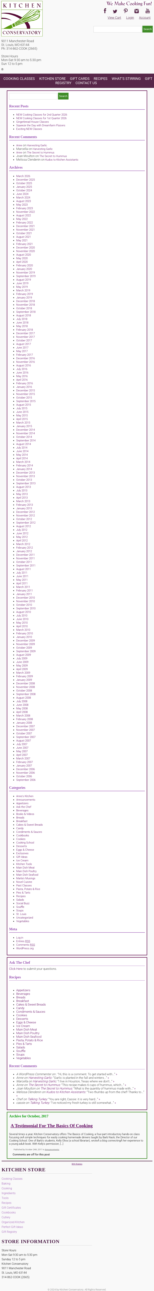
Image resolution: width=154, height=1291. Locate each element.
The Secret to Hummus (40, 152)
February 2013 (24, 504)
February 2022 (24, 222)
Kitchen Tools (24, 864)
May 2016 (22, 376)
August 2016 (23, 365)
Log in (19, 937)
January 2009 (24, 679)
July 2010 (21, 615)
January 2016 (24, 387)
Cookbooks (22, 835)
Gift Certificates (11, 1207)
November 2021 (25, 229)
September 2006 (26, 780)
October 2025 (24, 183)
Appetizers (22, 803)
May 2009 (22, 665)
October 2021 (24, 233)
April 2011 (22, 583)
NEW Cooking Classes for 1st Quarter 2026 (41, 118)
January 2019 (24, 297)
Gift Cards (80, 78)
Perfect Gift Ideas (12, 1227)
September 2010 (26, 608)
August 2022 (23, 215)
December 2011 (25, 554)
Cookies (21, 839)
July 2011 (21, 572)
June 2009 (22, 662)
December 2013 (25, 472)
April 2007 (22, 755)
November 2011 (25, 558)
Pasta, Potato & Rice (28, 889)
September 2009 (26, 651)
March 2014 (23, 462)
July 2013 (21, 490)
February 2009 (24, 676)
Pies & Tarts (23, 892)
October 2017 (24, 340)
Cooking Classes (19, 78)
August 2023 (23, 201)
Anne (19, 145)
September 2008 (26, 694)
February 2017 (24, 354)
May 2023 (22, 204)
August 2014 (23, 444)
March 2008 (23, 715)
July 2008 (21, 701)
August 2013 (23, 487)
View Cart (114, 17)
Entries (23, 941)
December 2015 (25, 390)
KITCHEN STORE (52, 78)
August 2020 (23, 254)
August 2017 (23, 344)
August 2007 (23, 740)
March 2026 (23, 176)
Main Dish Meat (25, 867)
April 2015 (22, 419)
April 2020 (22, 261)
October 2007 (24, 733)
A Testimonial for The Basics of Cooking (52, 1125)
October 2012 (24, 519)
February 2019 (24, 294)
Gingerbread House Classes (32, 121)
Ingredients (9, 1193)
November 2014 (25, 433)
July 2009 (21, 658)
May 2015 (22, 415)
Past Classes (24, 885)
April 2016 (22, 379)
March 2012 (23, 544)
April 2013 (22, 497)
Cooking (7, 1188)
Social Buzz (22, 903)
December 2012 (25, 512)
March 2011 (23, 587)
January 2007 (24, 765)
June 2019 (22, 283)
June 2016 (22, 372)
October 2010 (24, 604)
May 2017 (22, 351)
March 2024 (23, 197)
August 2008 (23, 697)
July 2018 (21, 319)
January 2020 (24, 269)
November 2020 (25, 251)
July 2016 (21, 369)
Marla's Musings (25, 878)
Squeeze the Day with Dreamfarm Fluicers (40, 125)
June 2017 (22, 347)
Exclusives (22, 853)
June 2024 (22, 194)
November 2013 (25, 476)
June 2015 (22, 412)
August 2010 (23, 612)
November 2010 (25, 601)
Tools (5, 1198)
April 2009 (22, 669)
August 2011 (23, 569)
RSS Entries (77, 1164)
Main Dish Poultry (26, 871)
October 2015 (24, 397)
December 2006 (25, 769)
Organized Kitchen (13, 1222)
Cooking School (25, 842)
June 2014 (22, 451)
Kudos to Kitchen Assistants (61, 159)
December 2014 (25, 429)
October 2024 (24, 190)
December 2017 (25, 333)
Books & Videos (25, 814)
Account (145, 17)
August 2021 (23, 236)
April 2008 (22, 712)
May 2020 (22, 258)
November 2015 (25, 394)
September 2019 (26, 276)
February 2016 (24, 383)
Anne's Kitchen (24, 796)
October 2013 (24, 479)
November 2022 (25, 211)
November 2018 (25, 304)
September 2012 (26, 522)
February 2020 (24, 265)
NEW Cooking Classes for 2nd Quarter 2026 (41, 114)
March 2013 (23, 501)
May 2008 (22, 708)
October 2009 (24, 647)
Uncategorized (24, 917)
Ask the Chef (23, 807)
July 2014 (21, 447)
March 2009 (23, 672)
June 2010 (22, 619)
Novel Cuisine (24, 882)
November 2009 (25, 644)
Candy (20, 828)
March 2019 (23, 290)
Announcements (25, 799)
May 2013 (22, 494)
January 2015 (24, 426)
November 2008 (25, 687)
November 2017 (25, 337)
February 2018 (24, 329)
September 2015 (26, 401)
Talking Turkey (37, 1099)
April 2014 (22, 458)
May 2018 (22, 326)
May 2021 (22, 240)
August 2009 (23, 654)
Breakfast (21, 821)
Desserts (21, 846)
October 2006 (24, 776)
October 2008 (24, 690)
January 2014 (24, 469)
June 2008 (22, 705)
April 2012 (22, 540)
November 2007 (25, 730)
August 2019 (23, 279)
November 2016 (25, 362)
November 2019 (25, 272)
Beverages (22, 810)
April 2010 (22, 626)
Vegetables (22, 921)
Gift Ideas (21, 857)
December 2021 (25, 226)
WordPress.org (25, 948)
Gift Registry (9, 1231)
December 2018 (25, 301)
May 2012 (22, 537)
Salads (20, 899)
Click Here (16, 969)
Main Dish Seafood (27, 874)
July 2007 (21, 744)
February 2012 (24, 547)
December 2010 (25, 597)
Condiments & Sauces (29, 832)
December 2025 (25, 179)
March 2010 (23, 629)
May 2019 (22, 286)
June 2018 (22, 322)
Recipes (100, 78)
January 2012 (24, 551)
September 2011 (26, 565)
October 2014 (24, 437)
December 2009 (25, 640)
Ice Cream (22, 860)
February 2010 (24, 633)
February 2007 (24, 762)
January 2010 (24, 637)
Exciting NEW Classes (29, 129)
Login (130, 17)
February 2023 (24, 208)
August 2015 (23, 404)
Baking (6, 1183)
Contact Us (86, 83)
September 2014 (26, 440)
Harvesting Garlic (37, 145)
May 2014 (22, 454)
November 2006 (25, 772)
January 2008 (24, 722)
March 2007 (23, 758)
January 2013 (24, 508)
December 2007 (25, 726)
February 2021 (24, 244)
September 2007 (26, 737)
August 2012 (23, 526)
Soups (20, 910)
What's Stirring (126, 78)
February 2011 (24, 590)
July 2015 (21, 408)
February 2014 (24, 465)
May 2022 (22, 219)
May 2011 (22, 579)
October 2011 (24, 562)
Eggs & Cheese (25, 849)
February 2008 (24, 719)
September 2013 (26, 483)
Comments (25, 944)
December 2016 (25, 358)
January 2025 (24, 186)
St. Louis (21, 914)
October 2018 (24, 308)
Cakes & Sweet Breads (29, 824)
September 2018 (26, 312)
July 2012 (21, 529)
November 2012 (25, 515)
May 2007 (22, 751)
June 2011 (22, 576)
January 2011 (24, 594)
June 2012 (22, 533)
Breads (20, 817)
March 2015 (23, 422)
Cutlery (6, 1217)
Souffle (20, 907)
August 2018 (23, 315)
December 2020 (25, 247)
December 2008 (25, 683)
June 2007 (22, 747)
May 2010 (22, 622)
